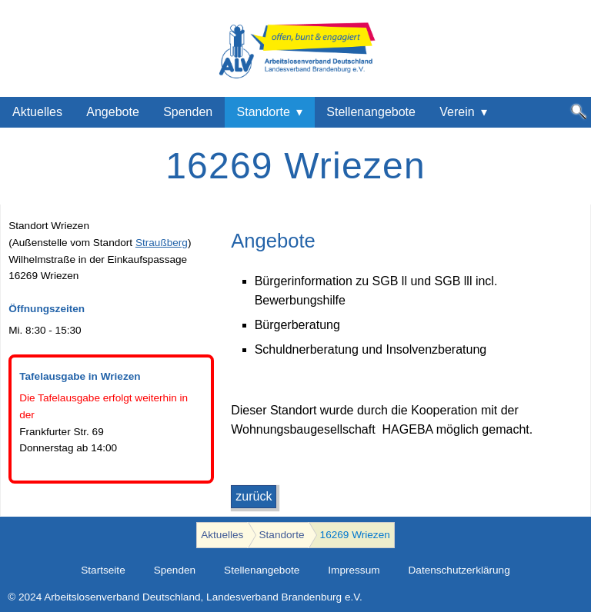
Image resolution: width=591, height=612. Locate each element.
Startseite (103, 570)
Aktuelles (37, 111)
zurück (253, 496)
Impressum (353, 570)
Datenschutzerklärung (459, 570)
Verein (456, 111)
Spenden (187, 111)
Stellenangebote (371, 111)
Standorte (263, 111)
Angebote (112, 111)
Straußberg (161, 242)
